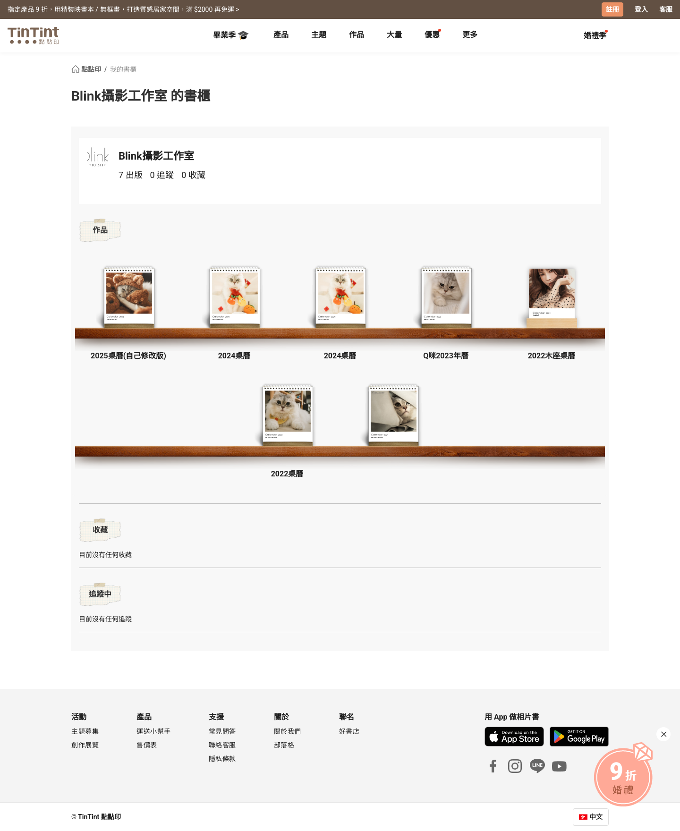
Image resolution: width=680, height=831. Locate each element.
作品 (356, 34)
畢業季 (231, 35)
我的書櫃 (123, 69)
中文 (596, 816)
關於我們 (287, 731)
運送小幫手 (153, 731)
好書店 (349, 731)
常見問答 (222, 731)
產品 (281, 34)
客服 (665, 9)
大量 (394, 34)
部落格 (284, 744)
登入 (641, 9)
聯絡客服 (222, 744)
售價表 (146, 744)
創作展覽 (85, 744)
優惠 (432, 34)
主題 (318, 34)
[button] (128, 298)
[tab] (281, 35)
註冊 (612, 9)
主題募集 (85, 731)
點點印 (86, 69)
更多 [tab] (469, 34)
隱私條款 (222, 758)
